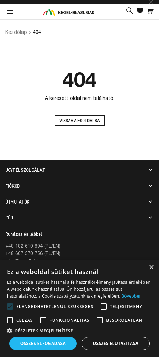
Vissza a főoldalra (79, 120)
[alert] (79, 308)
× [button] (151, 267)
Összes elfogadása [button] (43, 343)
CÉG (9, 217)
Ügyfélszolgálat (25, 170)
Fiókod (12, 186)
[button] (129, 11)
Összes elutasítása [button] (116, 343)
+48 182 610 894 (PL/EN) (32, 246)
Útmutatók (17, 202)
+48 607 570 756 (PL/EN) (32, 253)
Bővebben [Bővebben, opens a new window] (131, 296)
